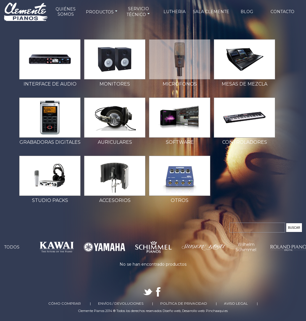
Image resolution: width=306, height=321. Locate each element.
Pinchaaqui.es (217, 311)
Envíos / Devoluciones (120, 303)
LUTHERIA (174, 11)
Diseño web (172, 311)
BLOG (247, 11)
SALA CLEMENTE (211, 11)
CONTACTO (282, 11)
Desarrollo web (193, 311)
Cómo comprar (64, 303)
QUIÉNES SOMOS (66, 11)
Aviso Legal (236, 303)
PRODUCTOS (102, 12)
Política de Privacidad (183, 303)
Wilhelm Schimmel (246, 247)
